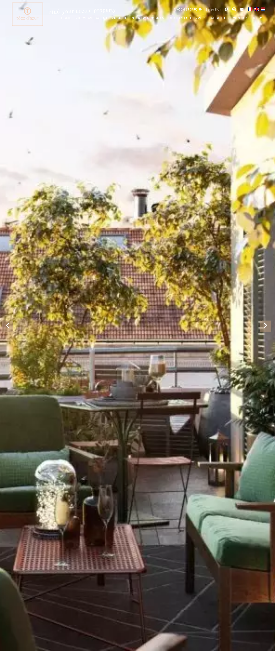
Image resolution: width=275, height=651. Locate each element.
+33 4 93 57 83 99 (189, 9)
